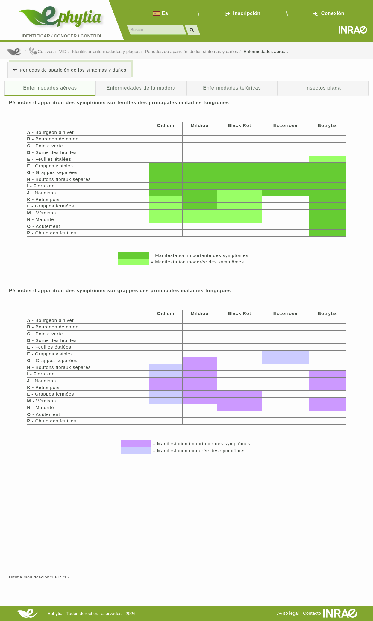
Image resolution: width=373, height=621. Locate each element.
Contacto (312, 613)
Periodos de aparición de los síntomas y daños (191, 51)
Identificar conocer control (62, 35)
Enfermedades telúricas (232, 87)
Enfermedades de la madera (141, 87)
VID (62, 51)
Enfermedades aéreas (266, 51)
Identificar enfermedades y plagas (106, 51)
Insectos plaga (323, 87)
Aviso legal (288, 613)
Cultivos (41, 51)
